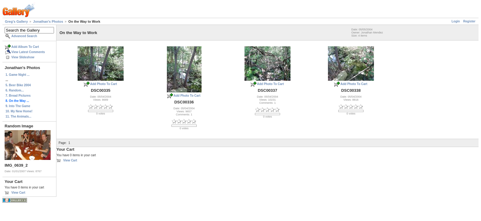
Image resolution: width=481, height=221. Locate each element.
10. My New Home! (19, 111)
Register (469, 21)
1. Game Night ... (17, 74)
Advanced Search (24, 36)
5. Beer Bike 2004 (18, 85)
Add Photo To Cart (103, 84)
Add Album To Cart (25, 46)
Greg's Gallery (16, 21)
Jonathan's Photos (48, 21)
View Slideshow (22, 57)
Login (456, 21)
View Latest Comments (28, 52)
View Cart (18, 192)
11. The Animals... (18, 116)
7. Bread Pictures (18, 95)
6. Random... (15, 90)
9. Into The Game (18, 106)
